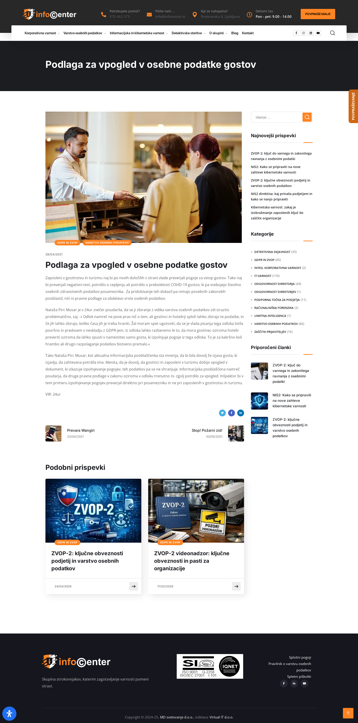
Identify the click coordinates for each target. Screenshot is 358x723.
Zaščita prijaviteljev (270, 332)
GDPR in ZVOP (67, 242)
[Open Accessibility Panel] (9, 714)
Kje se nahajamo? (214, 11)
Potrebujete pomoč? (125, 11)
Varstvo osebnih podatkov (82, 33)
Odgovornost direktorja (274, 284)
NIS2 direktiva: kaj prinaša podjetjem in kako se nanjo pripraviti (281, 196)
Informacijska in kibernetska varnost (137, 33)
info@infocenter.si (170, 16)
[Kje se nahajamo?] (194, 14)
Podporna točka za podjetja (277, 300)
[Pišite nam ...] (149, 14)
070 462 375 (120, 16)
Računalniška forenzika (274, 308)
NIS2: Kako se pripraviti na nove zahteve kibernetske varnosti (275, 169)
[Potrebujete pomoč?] (103, 14)
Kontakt (248, 33)
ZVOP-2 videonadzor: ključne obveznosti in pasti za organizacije (194, 561)
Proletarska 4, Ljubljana (220, 16)
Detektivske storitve (187, 33)
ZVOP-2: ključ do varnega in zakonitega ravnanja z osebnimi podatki (281, 156)
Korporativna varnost (40, 33)
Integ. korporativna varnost (277, 268)
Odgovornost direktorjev (275, 292)
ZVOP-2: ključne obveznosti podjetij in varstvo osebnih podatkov (89, 561)
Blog (234, 33)
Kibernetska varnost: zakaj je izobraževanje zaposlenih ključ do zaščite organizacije (277, 212)
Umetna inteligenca (270, 316)
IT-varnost (262, 276)
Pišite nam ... (165, 11)
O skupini (216, 33)
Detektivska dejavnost (272, 252)
